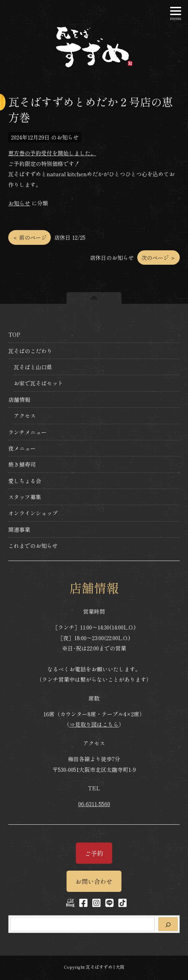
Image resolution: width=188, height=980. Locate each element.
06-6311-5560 (94, 804)
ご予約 (94, 853)
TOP (14, 334)
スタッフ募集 (24, 497)
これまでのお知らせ (33, 545)
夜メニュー (22, 448)
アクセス (25, 415)
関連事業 (19, 529)
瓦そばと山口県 (33, 367)
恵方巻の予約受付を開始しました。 (52, 153)
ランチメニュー (27, 432)
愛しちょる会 (24, 481)
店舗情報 (19, 399)
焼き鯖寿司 (22, 464)
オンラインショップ (33, 513)
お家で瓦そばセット (38, 383)
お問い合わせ (94, 881)
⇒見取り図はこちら (94, 724)
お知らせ (19, 203)
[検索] (168, 924)
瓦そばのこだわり (30, 351)
